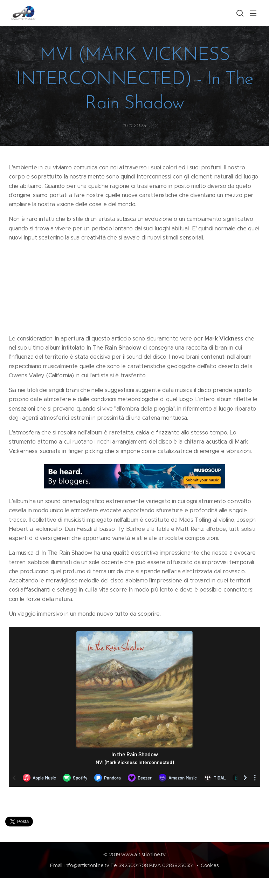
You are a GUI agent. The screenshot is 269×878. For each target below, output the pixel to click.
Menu (253, 13)
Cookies (210, 865)
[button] (239, 13)
